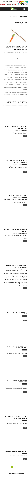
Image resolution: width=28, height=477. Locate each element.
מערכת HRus (19, 349)
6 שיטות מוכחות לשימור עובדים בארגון (16, 265)
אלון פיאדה (20, 197)
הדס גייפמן (20, 267)
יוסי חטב (20, 130)
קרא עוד (25, 135)
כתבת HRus (20, 164)
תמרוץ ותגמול (24, 130)
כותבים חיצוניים (19, 383)
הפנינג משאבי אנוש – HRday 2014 (17, 195)
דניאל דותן (20, 233)
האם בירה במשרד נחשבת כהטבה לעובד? (16, 452)
